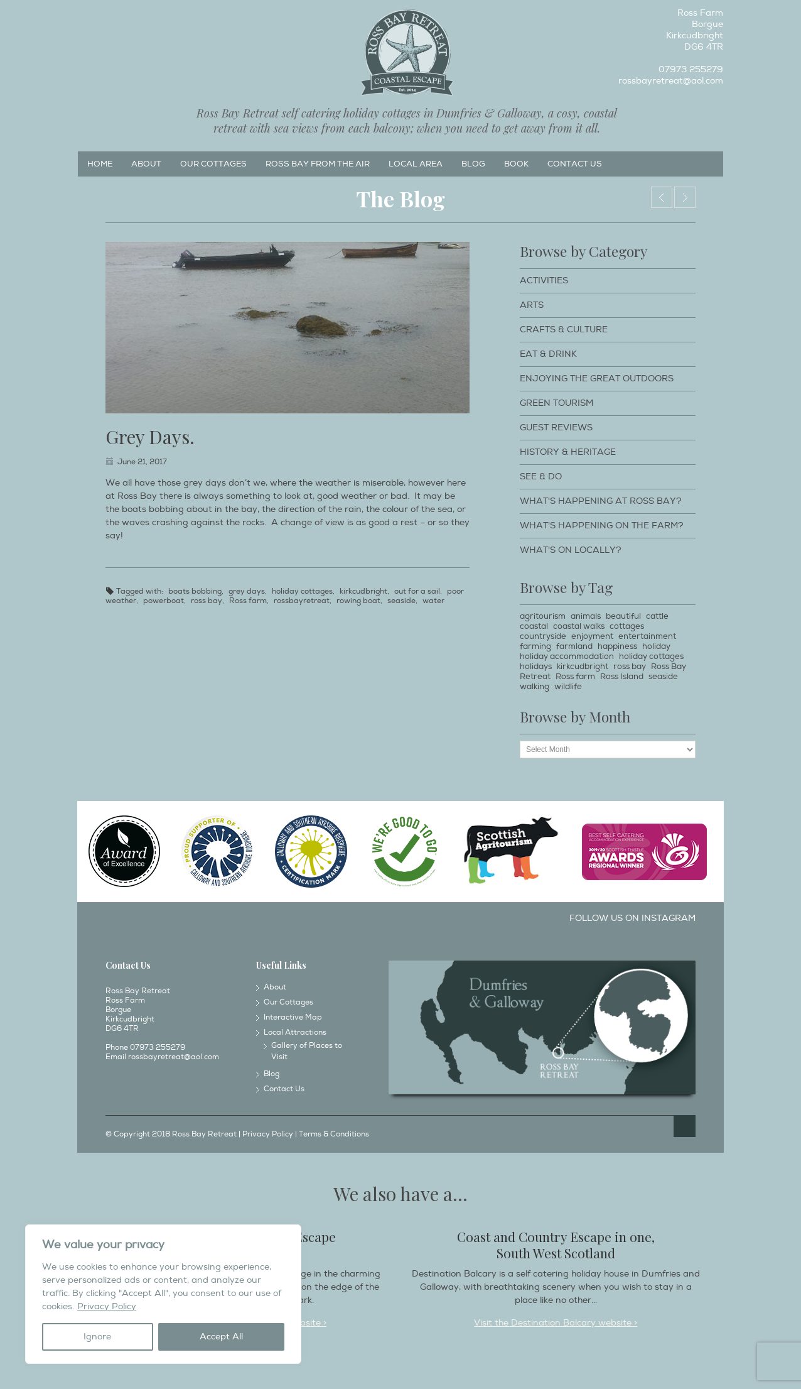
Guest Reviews (556, 427)
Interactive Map (293, 1017)
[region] (163, 1294)
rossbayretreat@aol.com (670, 80)
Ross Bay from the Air (318, 164)
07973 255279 (691, 69)
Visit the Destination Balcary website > (555, 1322)
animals (586, 616)
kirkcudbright (363, 591)
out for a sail (417, 591)
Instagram (107, 16)
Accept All (221, 1336)
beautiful (623, 616)
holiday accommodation (567, 656)
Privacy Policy (106, 1306)
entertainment (647, 636)
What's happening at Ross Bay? (601, 501)
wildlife (568, 687)
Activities (544, 280)
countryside (543, 636)
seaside (401, 601)
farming (535, 646)
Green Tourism (556, 403)
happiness (617, 646)
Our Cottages (213, 164)
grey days (246, 591)
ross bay (206, 601)
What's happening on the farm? (602, 525)
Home (99, 164)
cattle (657, 616)
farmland (574, 646)
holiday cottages (302, 591)
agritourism (543, 616)
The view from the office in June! (685, 197)
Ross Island (621, 677)
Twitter (128, 16)
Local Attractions (295, 1032)
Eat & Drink (548, 354)
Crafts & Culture (564, 329)
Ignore (97, 1336)
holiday (656, 646)
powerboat (163, 601)
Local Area (416, 164)
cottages (627, 626)
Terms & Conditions (334, 1134)
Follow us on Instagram (632, 918)
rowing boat (358, 601)
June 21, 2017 (142, 462)
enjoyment (592, 636)
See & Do (541, 476)
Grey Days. (150, 436)
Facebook (86, 16)
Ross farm (248, 601)
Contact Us (574, 164)
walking (534, 687)
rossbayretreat (302, 601)
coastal (534, 626)
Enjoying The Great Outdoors (597, 378)
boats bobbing (195, 591)
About (146, 164)
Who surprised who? (661, 197)
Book (516, 164)
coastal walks (579, 626)
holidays (536, 667)
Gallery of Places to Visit (306, 1051)
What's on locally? (570, 550)
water (433, 601)
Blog (473, 164)
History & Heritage (568, 452)
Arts (532, 305)
